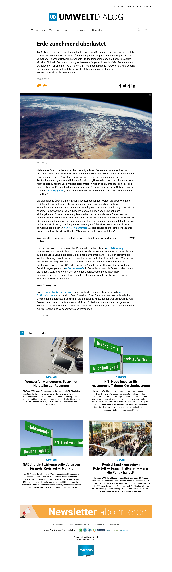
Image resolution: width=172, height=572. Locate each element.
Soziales (80, 28)
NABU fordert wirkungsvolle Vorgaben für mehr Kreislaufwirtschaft (51, 465)
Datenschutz (58, 524)
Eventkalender (144, 6)
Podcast (131, 6)
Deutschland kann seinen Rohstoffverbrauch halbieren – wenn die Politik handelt (120, 467)
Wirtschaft (54, 28)
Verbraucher (38, 28)
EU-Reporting (95, 28)
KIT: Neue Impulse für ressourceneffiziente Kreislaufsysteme (121, 382)
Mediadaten (99, 524)
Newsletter (119, 6)
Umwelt (68, 28)
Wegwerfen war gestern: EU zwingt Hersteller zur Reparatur (51, 382)
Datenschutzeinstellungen (79, 524)
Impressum (114, 524)
